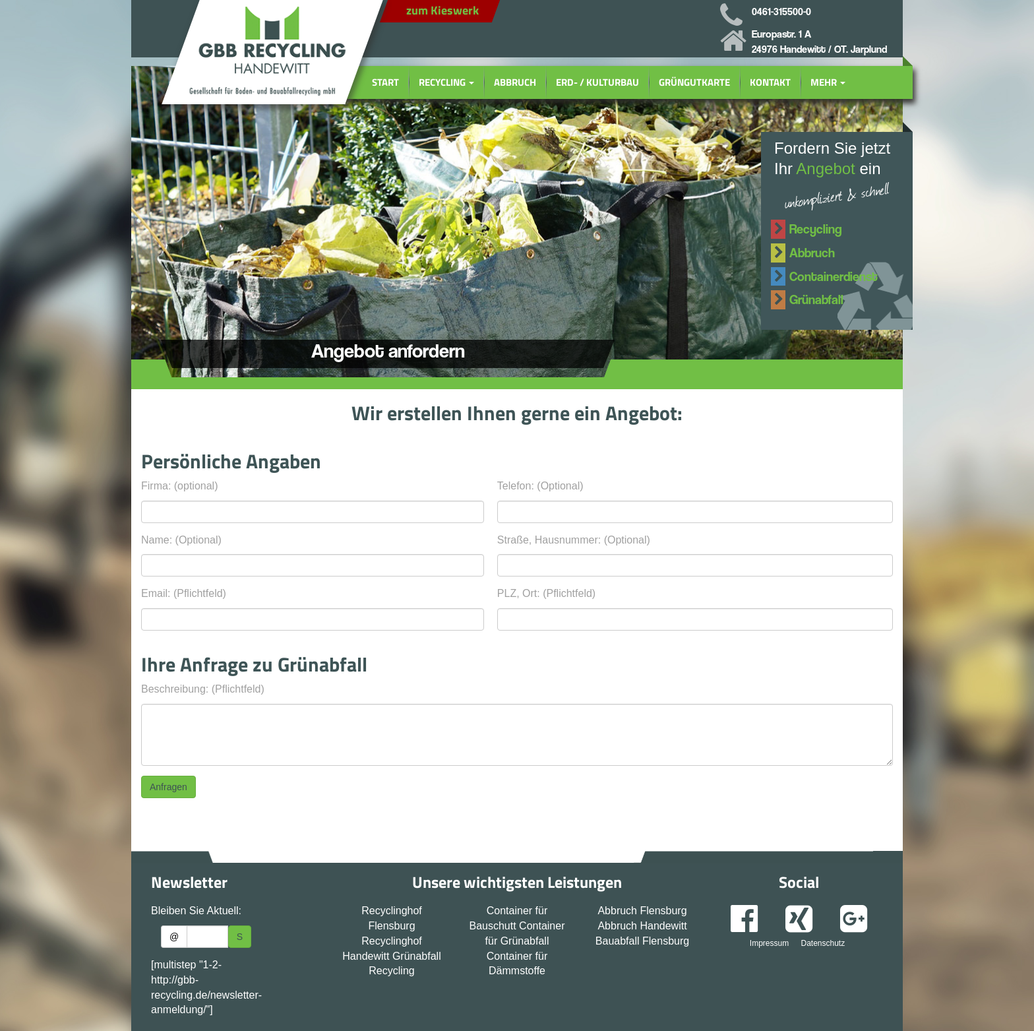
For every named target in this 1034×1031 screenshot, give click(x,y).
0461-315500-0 (781, 11)
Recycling (446, 82)
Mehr (827, 82)
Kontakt (770, 82)
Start (385, 82)
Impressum (769, 943)
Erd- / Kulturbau (597, 82)
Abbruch (515, 82)
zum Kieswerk (442, 10)
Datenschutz (823, 943)
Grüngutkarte (694, 82)
